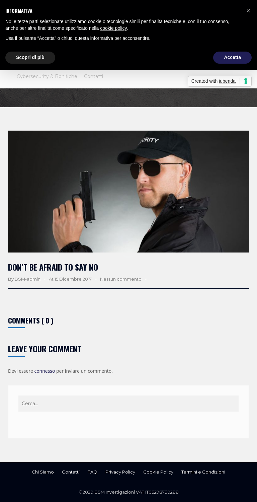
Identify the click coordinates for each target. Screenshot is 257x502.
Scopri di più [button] (30, 57)
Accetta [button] (232, 57)
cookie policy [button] (113, 28)
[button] (248, 10)
